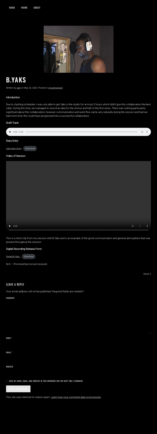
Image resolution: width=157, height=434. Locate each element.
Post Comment (18, 388)
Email (9, 352)
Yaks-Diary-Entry (14, 148)
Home (12, 7)
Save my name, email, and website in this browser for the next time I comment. (44, 381)
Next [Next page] (147, 273)
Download (30, 148)
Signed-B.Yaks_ (13, 256)
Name (9, 338)
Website (9, 366)
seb (18, 87)
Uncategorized (55, 87)
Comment (10, 298)
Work (24, 7)
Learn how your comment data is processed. (76, 397)
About (36, 7)
